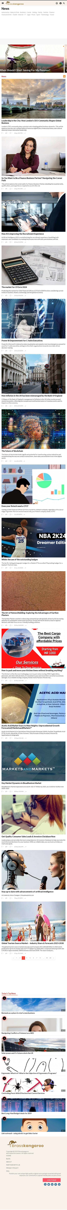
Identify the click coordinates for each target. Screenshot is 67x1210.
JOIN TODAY (51, 1180)
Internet (20, 14)
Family (40, 12)
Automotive (5, 12)
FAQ (7, 1171)
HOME (8, 1155)
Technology (45, 14)
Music (33, 14)
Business (23, 12)
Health (15, 14)
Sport (38, 14)
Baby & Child (14, 12)
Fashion (45, 12)
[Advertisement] (33, 29)
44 (50, 958)
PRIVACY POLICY (12, 1168)
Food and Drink (7, 14)
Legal (28, 14)
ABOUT (9, 1162)
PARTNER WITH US (13, 1165)
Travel (52, 14)
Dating (34, 12)
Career (29, 12)
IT (25, 14)
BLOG (8, 1159)
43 (47, 958)
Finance (51, 12)
